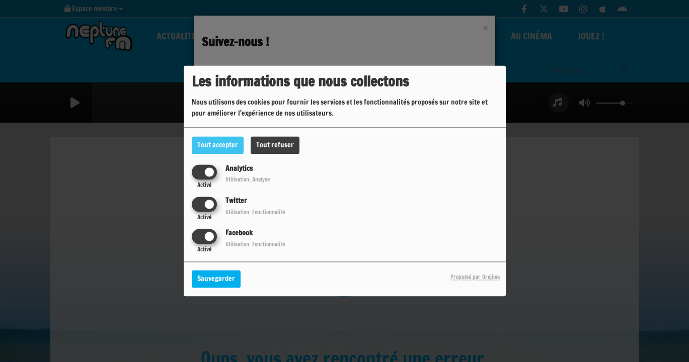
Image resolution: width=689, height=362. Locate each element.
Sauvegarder (216, 279)
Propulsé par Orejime (475, 278)
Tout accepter (217, 145)
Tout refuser (275, 145)
